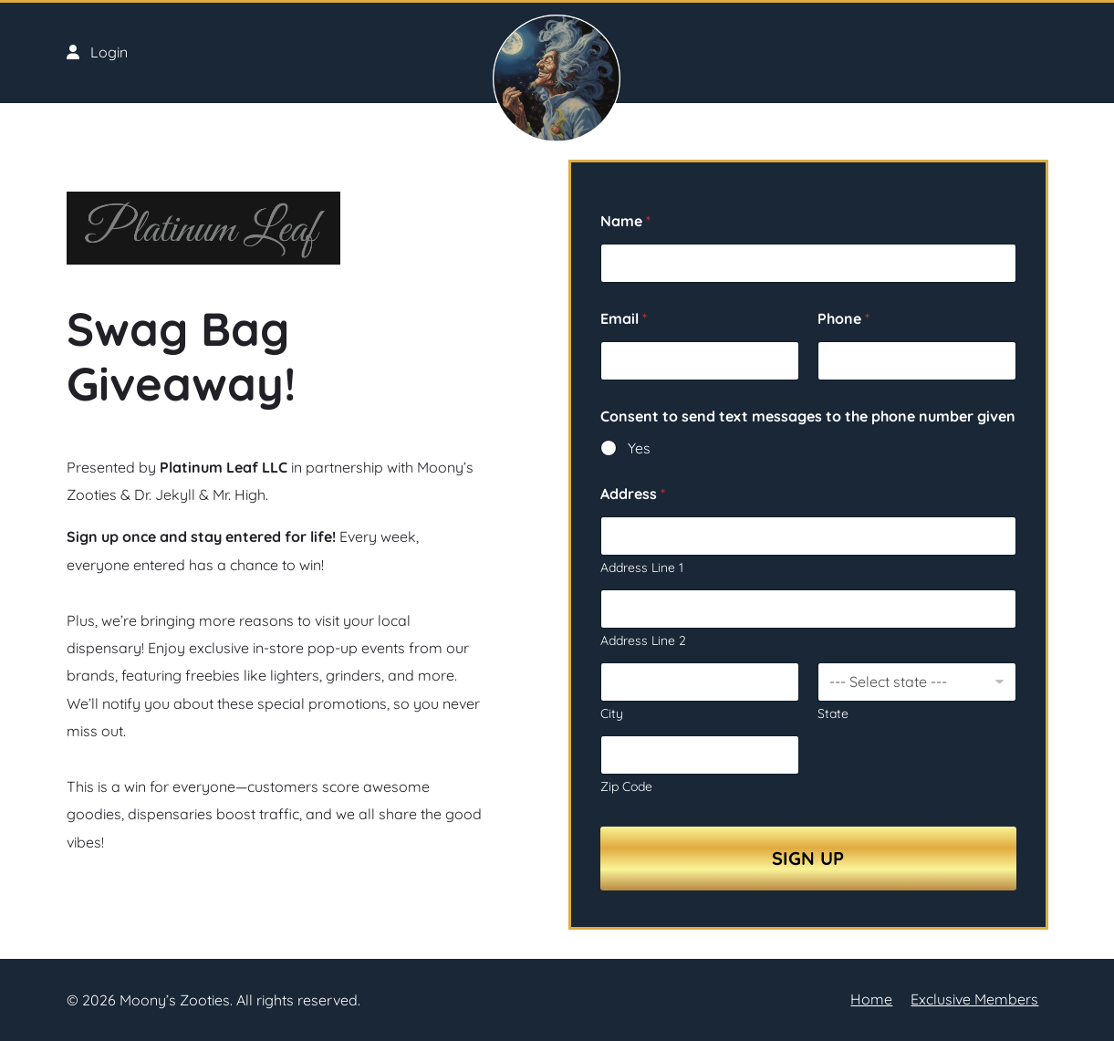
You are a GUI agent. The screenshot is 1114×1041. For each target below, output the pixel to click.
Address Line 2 (643, 641)
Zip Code (626, 787)
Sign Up (808, 858)
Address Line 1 (641, 568)
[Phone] (916, 360)
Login (97, 52)
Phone (843, 319)
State (833, 714)
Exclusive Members (974, 999)
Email (623, 319)
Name (625, 221)
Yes (639, 448)
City (611, 714)
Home (871, 999)
